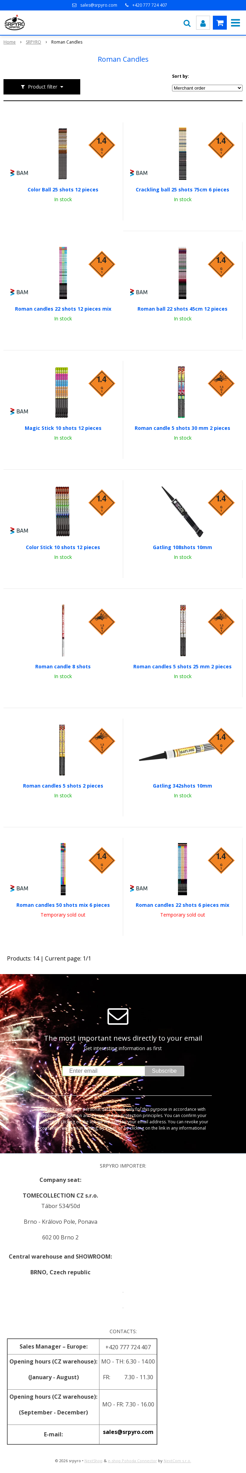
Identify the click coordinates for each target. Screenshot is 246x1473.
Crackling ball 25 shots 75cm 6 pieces (182, 189)
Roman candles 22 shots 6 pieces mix (182, 905)
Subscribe (164, 1071)
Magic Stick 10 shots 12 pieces (63, 428)
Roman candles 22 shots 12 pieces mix (63, 309)
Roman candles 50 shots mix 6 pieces (63, 905)
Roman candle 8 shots (63, 666)
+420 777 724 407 (149, 5)
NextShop (93, 1460)
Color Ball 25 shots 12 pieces (63, 189)
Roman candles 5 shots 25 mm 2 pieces (182, 666)
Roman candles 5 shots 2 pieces (63, 786)
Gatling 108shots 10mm (182, 547)
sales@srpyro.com (98, 5)
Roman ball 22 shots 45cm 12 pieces (182, 309)
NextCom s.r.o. (177, 1460)
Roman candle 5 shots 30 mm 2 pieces (182, 428)
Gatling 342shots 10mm (182, 786)
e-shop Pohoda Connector (132, 1460)
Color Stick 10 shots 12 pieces (63, 547)
